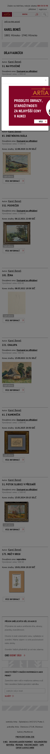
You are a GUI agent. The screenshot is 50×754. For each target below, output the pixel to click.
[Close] (46, 80)
